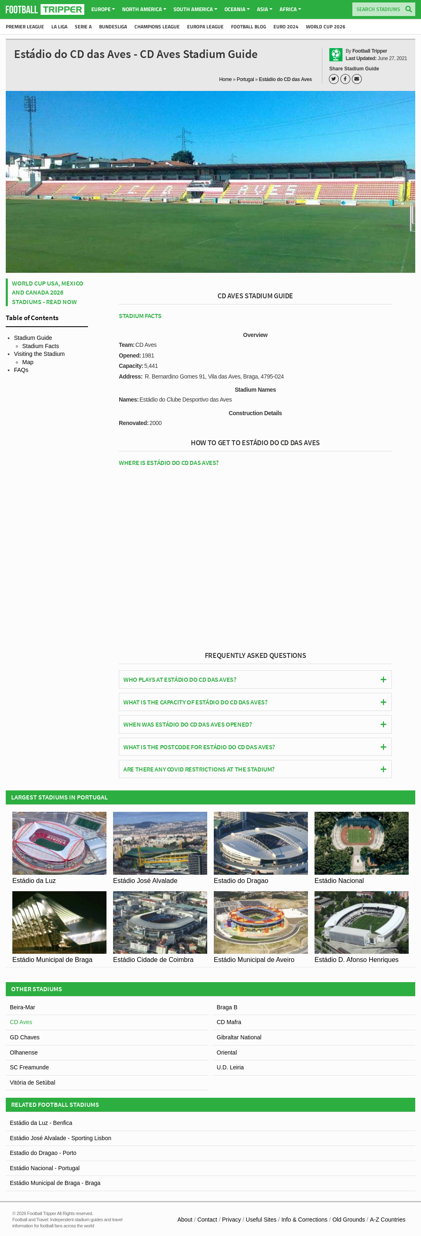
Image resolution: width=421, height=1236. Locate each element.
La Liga (59, 26)
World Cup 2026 (325, 26)
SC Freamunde (29, 1067)
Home (225, 79)
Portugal (245, 79)
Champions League (157, 26)
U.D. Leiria (230, 1067)
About (184, 1219)
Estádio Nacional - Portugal (45, 1168)
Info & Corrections (304, 1219)
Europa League (205, 26)
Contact (207, 1219)
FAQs (21, 370)
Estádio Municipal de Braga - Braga (55, 1183)
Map (27, 362)
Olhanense (24, 1052)
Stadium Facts (40, 346)
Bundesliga (113, 26)
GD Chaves (24, 1037)
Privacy (231, 1219)
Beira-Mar (22, 1007)
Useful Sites (261, 1219)
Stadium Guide (33, 338)
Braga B (227, 1007)
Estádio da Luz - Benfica (41, 1123)
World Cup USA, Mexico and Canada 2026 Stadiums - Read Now (47, 292)
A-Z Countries (387, 1219)
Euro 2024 (285, 26)
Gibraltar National (239, 1037)
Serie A (83, 26)
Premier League (25, 26)
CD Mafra (229, 1022)
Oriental (227, 1052)
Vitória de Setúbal (32, 1082)
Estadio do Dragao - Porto (43, 1153)
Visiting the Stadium (39, 354)
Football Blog (248, 26)
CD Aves (21, 1022)
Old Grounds (348, 1219)
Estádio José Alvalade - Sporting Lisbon (60, 1138)
